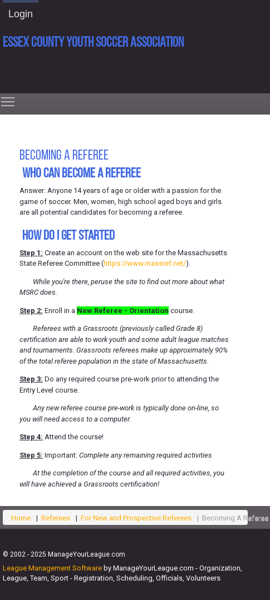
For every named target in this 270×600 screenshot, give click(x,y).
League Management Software (52, 568)
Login (20, 13)
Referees (55, 518)
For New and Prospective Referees (136, 518)
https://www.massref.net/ (145, 263)
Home (21, 518)
